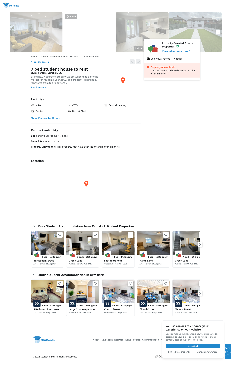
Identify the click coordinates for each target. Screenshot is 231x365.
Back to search (40, 61)
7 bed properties (90, 56)
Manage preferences (207, 351)
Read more (39, 87)
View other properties (177, 51)
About (96, 339)
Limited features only (179, 351)
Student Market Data (112, 339)
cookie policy (196, 339)
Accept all (193, 346)
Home (34, 56)
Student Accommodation (146, 339)
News (128, 339)
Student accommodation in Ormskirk (59, 56)
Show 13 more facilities (46, 118)
